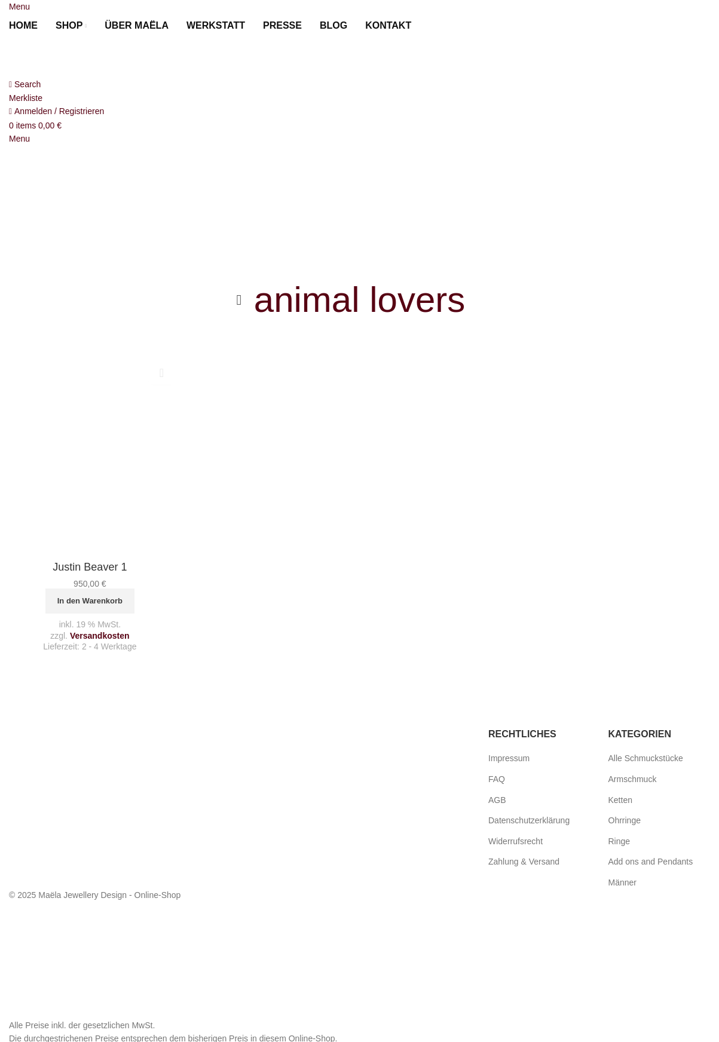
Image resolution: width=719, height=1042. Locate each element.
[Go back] (239, 300)
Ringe (619, 841)
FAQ (496, 779)
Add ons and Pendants (650, 861)
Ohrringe (624, 820)
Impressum (509, 758)
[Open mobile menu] (19, 6)
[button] (89, 601)
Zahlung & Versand (523, 861)
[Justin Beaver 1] (90, 454)
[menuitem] (434, 25)
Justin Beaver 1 (90, 567)
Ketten (620, 800)
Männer (622, 882)
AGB (497, 800)
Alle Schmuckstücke (645, 758)
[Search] (25, 84)
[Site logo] (74, 57)
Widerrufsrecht (515, 841)
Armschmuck (632, 779)
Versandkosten (100, 635)
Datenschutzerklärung (529, 820)
